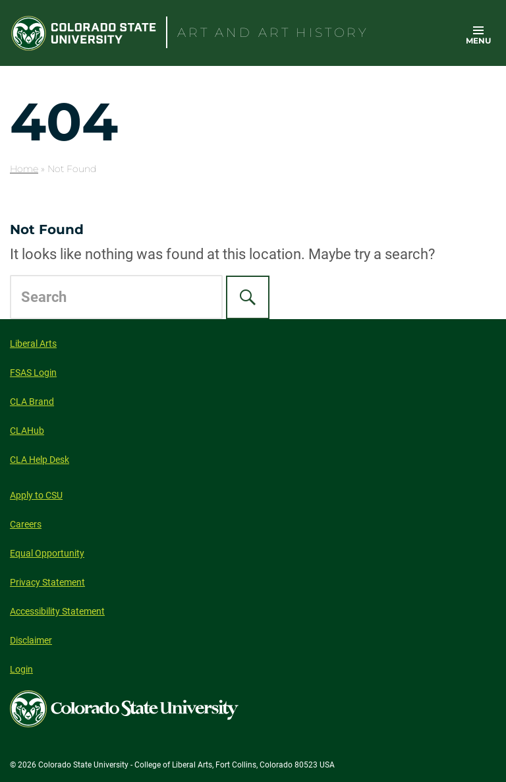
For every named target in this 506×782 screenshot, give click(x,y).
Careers (26, 524)
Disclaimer (31, 640)
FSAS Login (33, 372)
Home (24, 169)
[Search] (247, 297)
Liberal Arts (33, 343)
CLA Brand (32, 401)
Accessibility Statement (57, 611)
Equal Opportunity (47, 553)
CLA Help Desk (39, 459)
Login (21, 669)
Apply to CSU (36, 495)
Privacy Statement (47, 582)
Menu (478, 40)
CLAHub (27, 430)
